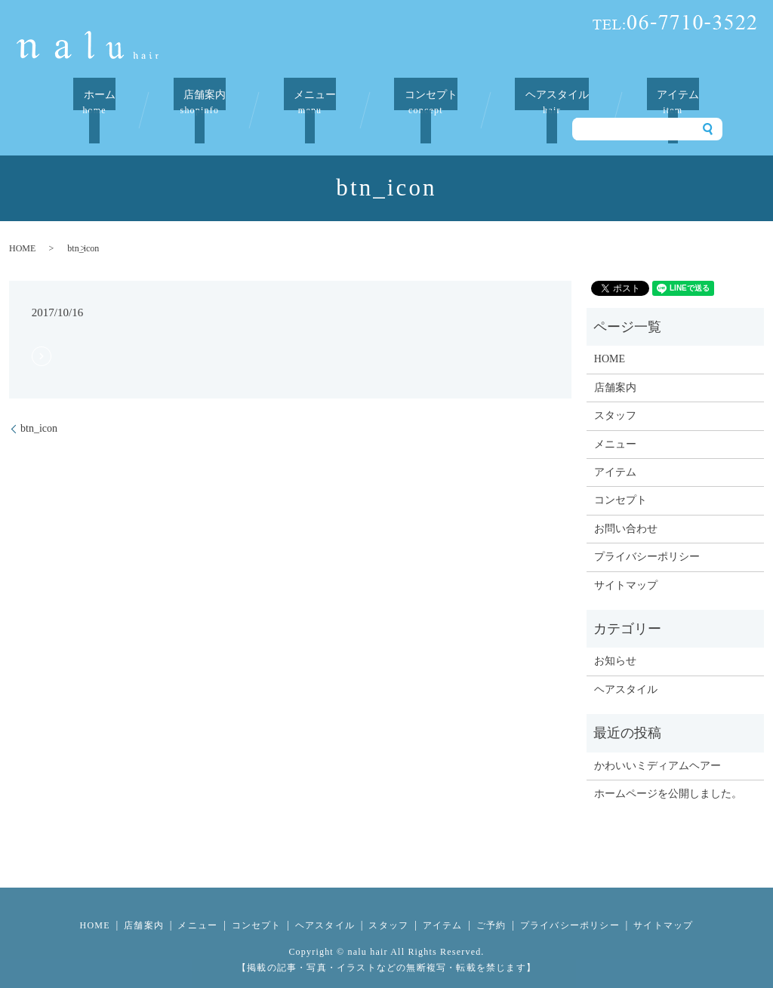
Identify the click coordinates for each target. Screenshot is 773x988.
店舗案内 (203, 102)
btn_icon (38, 409)
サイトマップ (626, 565)
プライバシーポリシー (647, 537)
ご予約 (491, 906)
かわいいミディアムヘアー (657, 746)
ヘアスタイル (546, 102)
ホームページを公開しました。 (668, 774)
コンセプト (421, 102)
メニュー (309, 102)
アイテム (664, 102)
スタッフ (615, 396)
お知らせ (615, 642)
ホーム (103, 102)
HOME (22, 229)
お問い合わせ (626, 510)
